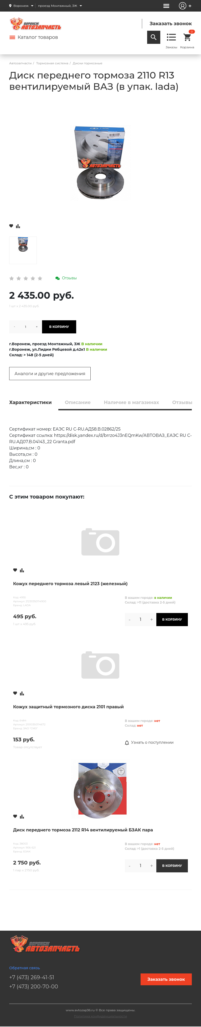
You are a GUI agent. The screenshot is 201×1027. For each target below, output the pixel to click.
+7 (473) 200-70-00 (33, 986)
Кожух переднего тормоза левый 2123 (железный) (70, 583)
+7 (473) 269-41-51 (31, 977)
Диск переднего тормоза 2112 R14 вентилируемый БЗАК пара (83, 829)
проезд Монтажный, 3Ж (57, 6)
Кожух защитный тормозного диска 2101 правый (68, 706)
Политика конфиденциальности (100, 1016)
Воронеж (21, 6)
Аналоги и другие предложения (49, 373)
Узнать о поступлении (149, 742)
